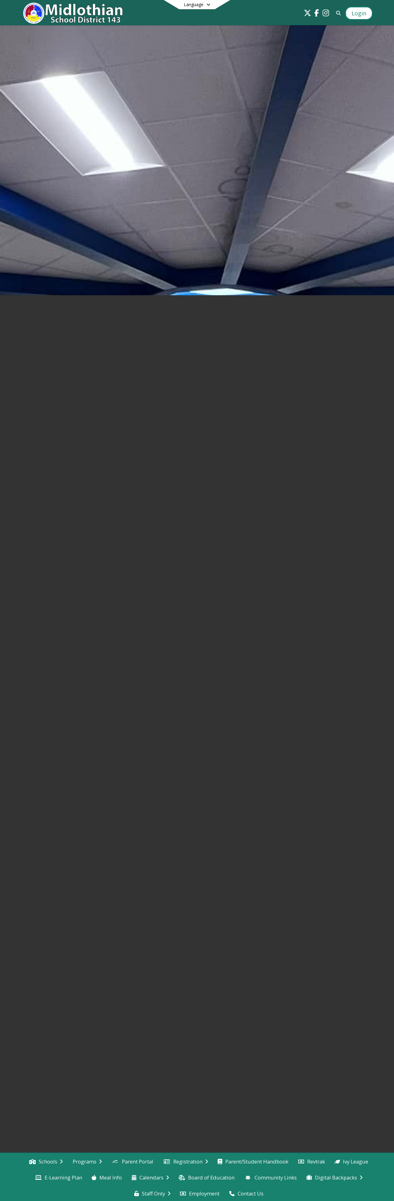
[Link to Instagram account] (326, 14)
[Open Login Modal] (359, 13)
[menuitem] (46, 1161)
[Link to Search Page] (337, 13)
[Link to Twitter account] (307, 14)
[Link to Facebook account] (316, 14)
